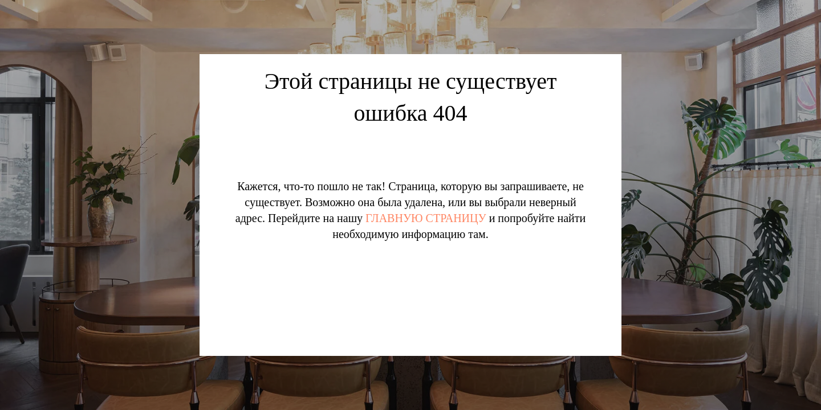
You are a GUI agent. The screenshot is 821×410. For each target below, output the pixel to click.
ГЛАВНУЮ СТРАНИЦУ (425, 218)
